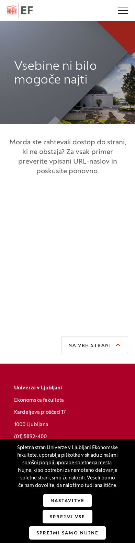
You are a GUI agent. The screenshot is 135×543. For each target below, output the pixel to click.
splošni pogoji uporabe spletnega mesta (67, 463)
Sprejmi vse (67, 517)
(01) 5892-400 (30, 436)
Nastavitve (67, 501)
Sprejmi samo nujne (67, 533)
